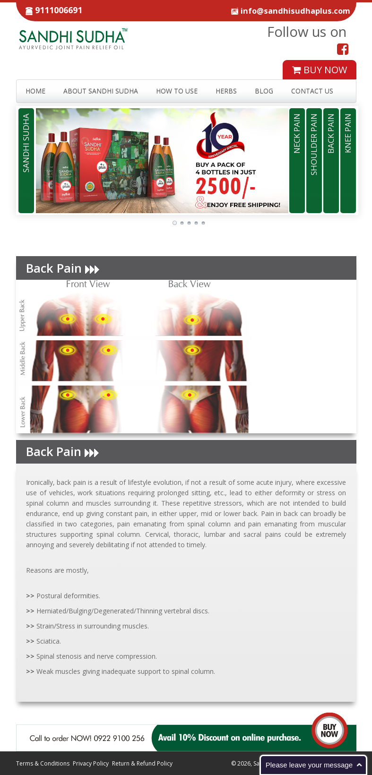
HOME (35, 90)
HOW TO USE (177, 90)
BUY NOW (319, 69)
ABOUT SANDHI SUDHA (100, 90)
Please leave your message (309, 765)
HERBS (226, 90)
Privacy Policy (91, 763)
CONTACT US (312, 90)
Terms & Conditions (42, 763)
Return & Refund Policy (142, 763)
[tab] (26, 160)
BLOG (264, 90)
